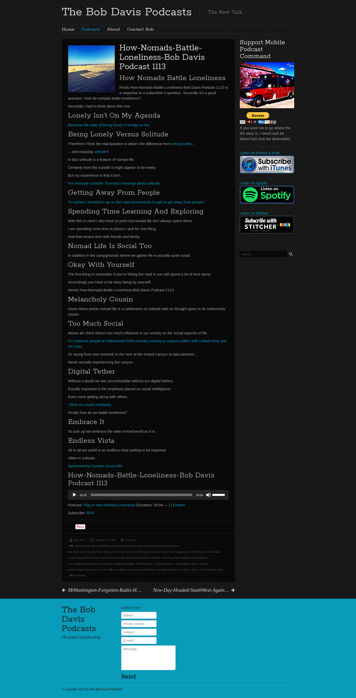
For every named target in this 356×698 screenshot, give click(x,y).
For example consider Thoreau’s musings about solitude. (114, 183)
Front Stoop (213, 551)
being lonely (181, 144)
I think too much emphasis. (90, 404)
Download (127, 505)
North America (144, 563)
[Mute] (208, 494)
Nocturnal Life (104, 563)
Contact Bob (140, 29)
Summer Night (76, 569)
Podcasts (90, 29)
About (113, 29)
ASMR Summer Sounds (111, 545)
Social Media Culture (186, 563)
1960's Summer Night (86, 545)
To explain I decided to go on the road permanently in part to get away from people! (136, 202)
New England (182, 557)
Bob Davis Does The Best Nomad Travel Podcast (152, 545)
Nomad (118, 563)
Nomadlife (128, 563)
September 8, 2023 (105, 539)
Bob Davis (80, 539)
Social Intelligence (163, 563)
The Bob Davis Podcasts (127, 12)
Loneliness (167, 557)
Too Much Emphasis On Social (174, 569)
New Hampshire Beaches (81, 563)
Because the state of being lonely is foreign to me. (109, 125)
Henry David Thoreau (113, 557)
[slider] (141, 495)
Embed (179, 505)
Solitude (204, 563)
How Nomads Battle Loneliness (143, 557)
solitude (100, 151)
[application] (148, 495)
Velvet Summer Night (211, 569)
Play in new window (100, 505)
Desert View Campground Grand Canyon (183, 551)
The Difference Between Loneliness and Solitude (129, 569)
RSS (90, 513)
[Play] (74, 494)
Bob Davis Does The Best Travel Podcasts (91, 551)
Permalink (80, 575)
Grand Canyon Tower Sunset (83, 557)
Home (68, 29)
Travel (195, 569)
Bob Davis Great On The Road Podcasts (137, 551)
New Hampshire (199, 557)
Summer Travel (93, 569)
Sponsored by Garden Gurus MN (95, 466)
